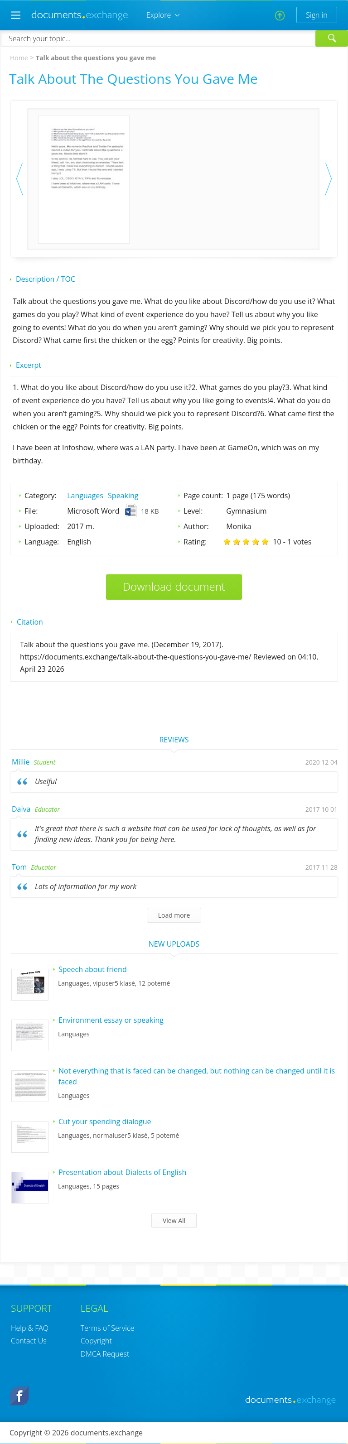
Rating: (195, 541)
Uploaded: (41, 526)
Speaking (123, 496)
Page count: (203, 495)
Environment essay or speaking (111, 1020)
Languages (85, 496)
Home (19, 57)
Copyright (96, 1341)
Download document (174, 586)
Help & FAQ (29, 1328)
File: (31, 511)
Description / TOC (45, 279)
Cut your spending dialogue (104, 1121)
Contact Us (29, 1341)
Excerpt (28, 365)
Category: (40, 495)
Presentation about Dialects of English (122, 1172)
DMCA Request (105, 1354)
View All (174, 1220)
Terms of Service (108, 1328)
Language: (41, 541)
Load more (174, 915)
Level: (193, 511)
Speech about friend (92, 969)
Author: (196, 526)
